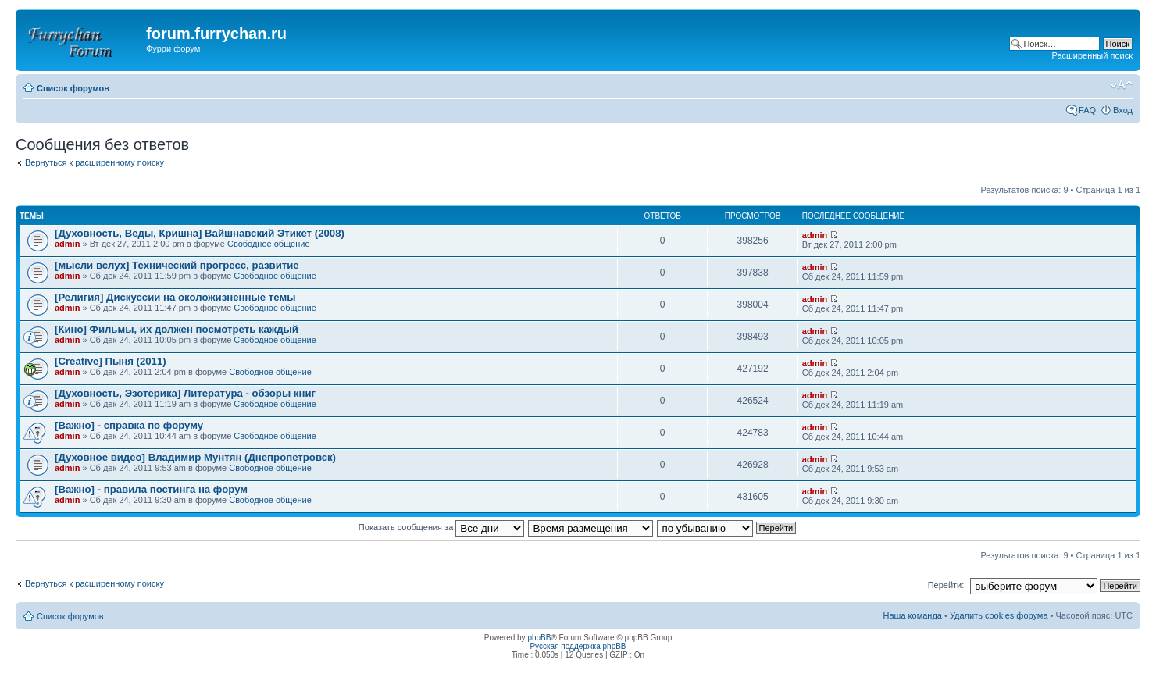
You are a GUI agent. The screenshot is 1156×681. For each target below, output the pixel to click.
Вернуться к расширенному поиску (94, 162)
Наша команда (912, 615)
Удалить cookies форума (999, 615)
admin (67, 243)
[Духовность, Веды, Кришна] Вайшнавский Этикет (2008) (199, 233)
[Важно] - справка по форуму (129, 425)
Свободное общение (268, 243)
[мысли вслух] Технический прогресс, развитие (177, 265)
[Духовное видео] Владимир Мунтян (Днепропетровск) (195, 457)
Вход (1123, 110)
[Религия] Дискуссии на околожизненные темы (175, 297)
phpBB (539, 637)
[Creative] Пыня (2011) (110, 361)
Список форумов (73, 88)
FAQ (1087, 110)
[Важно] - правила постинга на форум (151, 489)
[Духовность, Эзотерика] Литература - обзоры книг (185, 393)
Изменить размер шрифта (1121, 85)
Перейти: (946, 585)
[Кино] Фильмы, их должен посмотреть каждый (176, 329)
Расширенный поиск (1092, 55)
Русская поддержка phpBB (578, 646)
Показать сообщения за (441, 527)
